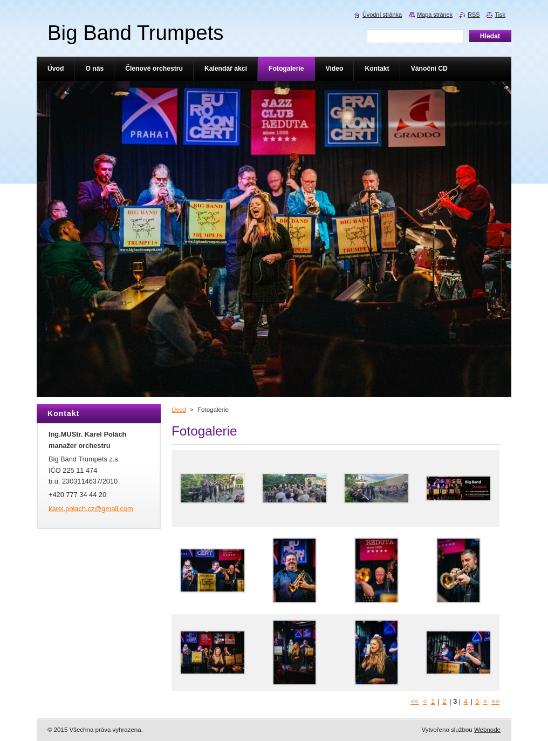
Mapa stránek (435, 14)
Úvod (179, 409)
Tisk (500, 14)
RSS (474, 14)
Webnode (487, 729)
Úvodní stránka (382, 14)
